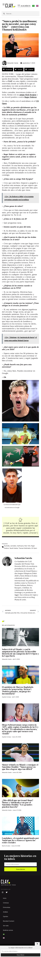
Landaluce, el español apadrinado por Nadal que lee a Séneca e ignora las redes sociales (20, 840)
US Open (34, 548)
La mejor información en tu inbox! (20, 948)
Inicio (4, 898)
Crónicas (6, 903)
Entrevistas (6, 907)
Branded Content (8, 921)
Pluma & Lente (20, 600)
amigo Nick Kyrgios (27, 95)
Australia (7, 546)
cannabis (13, 546)
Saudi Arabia (14, 548)
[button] (7, 69)
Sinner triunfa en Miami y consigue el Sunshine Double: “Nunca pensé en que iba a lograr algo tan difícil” (20, 767)
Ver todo (6, 926)
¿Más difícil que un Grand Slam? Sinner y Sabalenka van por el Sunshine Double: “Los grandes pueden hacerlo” (17, 803)
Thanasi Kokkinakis (25, 548)
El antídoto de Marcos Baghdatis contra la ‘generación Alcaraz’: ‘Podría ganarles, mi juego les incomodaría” (17, 690)
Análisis (5, 912)
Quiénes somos (8, 930)
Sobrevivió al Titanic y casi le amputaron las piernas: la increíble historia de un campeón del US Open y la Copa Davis (20, 652)
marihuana (20, 546)
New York (27, 546)
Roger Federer (30, 97)
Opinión (5, 916)
